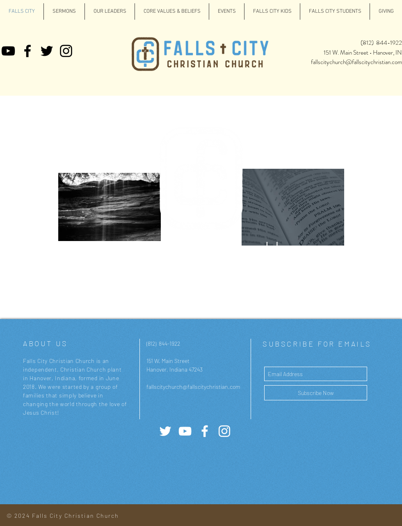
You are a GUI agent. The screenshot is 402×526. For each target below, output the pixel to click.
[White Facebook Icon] (204, 431)
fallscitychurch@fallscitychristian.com (356, 62)
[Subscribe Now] (315, 392)
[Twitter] (47, 51)
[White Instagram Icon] (224, 431)
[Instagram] (66, 51)
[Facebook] (27, 51)
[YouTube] (8, 51)
